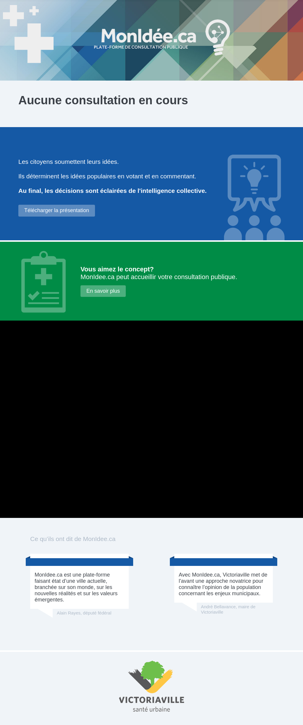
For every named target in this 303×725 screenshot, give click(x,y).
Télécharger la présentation (56, 210)
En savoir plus (103, 291)
